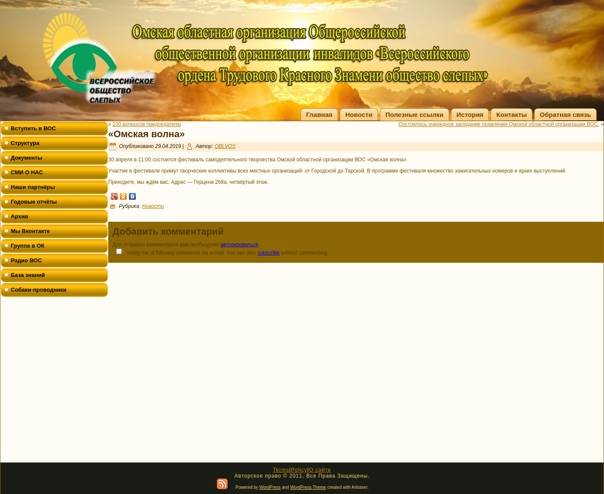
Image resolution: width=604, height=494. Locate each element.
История (470, 114)
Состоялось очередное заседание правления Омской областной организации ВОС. (498, 124)
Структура (25, 143)
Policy (299, 470)
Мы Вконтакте (30, 231)
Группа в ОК (27, 245)
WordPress (270, 487)
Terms (281, 470)
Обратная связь (565, 114)
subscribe (268, 253)
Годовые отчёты (34, 201)
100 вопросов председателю (147, 124)
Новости (358, 114)
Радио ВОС (26, 260)
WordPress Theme (308, 487)
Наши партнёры (33, 187)
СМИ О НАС (27, 172)
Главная (319, 114)
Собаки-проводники (38, 289)
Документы (26, 157)
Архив (19, 216)
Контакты (511, 114)
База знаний (28, 275)
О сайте (320, 470)
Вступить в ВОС (33, 128)
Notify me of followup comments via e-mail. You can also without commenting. (221, 252)
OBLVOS (225, 146)
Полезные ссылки (414, 114)
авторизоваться (239, 245)
